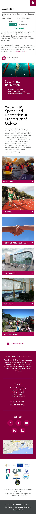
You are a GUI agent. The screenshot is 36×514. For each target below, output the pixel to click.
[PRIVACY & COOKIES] (23, 505)
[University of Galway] (10, 58)
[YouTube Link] (26, 423)
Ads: (22, 21)
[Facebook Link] (18, 423)
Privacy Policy (21, 51)
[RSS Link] (22, 430)
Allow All (14, 24)
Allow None (24, 24)
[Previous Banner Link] (11, 74)
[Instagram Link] (10, 423)
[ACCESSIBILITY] (18, 509)
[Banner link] (15, 75)
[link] (17, 465)
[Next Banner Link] (24, 74)
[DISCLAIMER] (10, 505)
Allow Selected (19, 28)
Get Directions (18, 401)
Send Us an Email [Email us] (19, 405)
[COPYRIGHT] (9, 507)
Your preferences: (23, 18)
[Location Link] (18, 453)
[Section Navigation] (18, 343)
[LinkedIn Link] (14, 430)
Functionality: (7, 18)
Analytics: (12, 21)
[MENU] (33, 3)
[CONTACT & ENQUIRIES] (23, 507)
